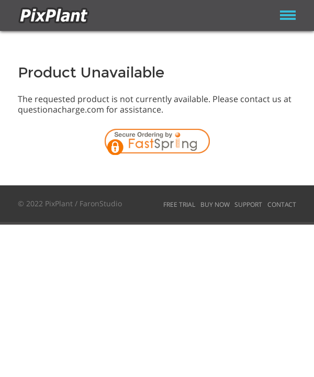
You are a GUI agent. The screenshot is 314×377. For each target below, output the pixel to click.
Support (248, 204)
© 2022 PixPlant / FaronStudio (70, 203)
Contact (281, 204)
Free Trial (179, 204)
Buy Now (215, 204)
